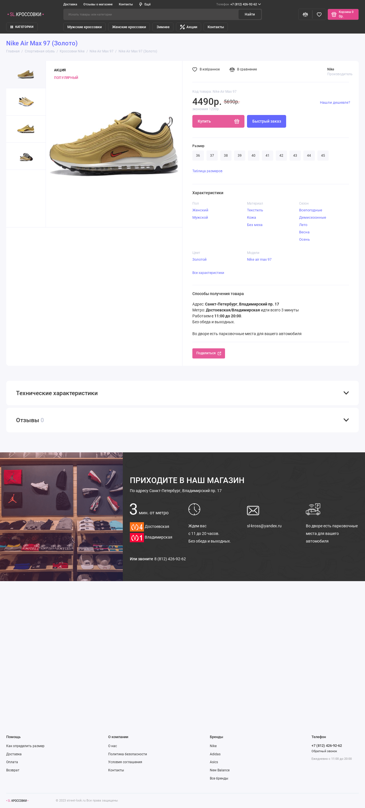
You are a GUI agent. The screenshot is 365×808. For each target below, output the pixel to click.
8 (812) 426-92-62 (170, 559)
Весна (304, 232)
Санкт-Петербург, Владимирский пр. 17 (176, 490)
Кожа (251, 217)
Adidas (215, 754)
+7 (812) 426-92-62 (238, 4)
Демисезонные (312, 217)
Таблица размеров (207, 171)
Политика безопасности (127, 754)
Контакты (126, 4)
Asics (214, 762)
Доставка (70, 4)
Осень (304, 239)
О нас (112, 746)
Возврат (12, 770)
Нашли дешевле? (335, 102)
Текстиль (255, 210)
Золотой (199, 259)
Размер (198, 146)
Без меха (254, 225)
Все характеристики (208, 273)
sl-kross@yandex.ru (264, 526)
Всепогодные (310, 210)
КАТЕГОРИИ (22, 27)
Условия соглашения (125, 762)
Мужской (200, 217)
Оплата (12, 762)
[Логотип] (17, 800)
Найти (250, 14)
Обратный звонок (324, 751)
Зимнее (163, 27)
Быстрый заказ (266, 121)
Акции (188, 27)
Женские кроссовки (129, 27)
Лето (303, 225)
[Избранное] (319, 14)
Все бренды (219, 778)
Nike (213, 746)
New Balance (220, 770)
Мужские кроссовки (84, 27)
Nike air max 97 (259, 259)
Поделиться (208, 353)
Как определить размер (25, 746)
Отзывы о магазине (98, 4)
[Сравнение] (305, 14)
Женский (200, 210)
